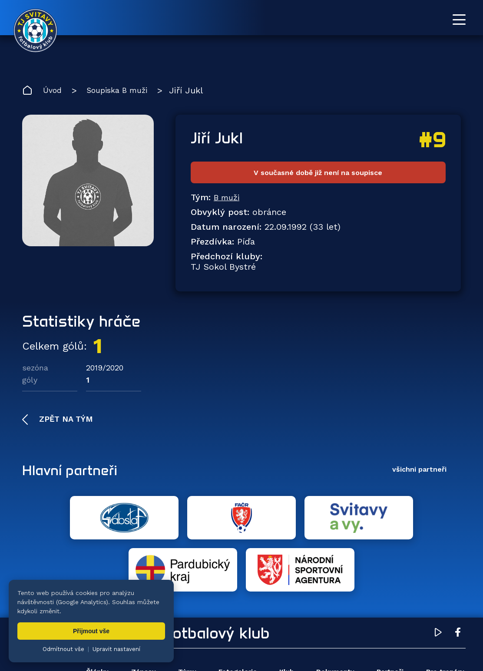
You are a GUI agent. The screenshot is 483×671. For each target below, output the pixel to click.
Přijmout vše (91, 631)
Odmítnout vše (63, 649)
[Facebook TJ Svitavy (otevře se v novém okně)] (457, 584)
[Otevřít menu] (459, 19)
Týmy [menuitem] (184, 623)
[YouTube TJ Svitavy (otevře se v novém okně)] (438, 584)
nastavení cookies (320, 651)
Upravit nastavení (116, 649)
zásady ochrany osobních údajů (397, 651)
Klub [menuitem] (282, 623)
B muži (228, 200)
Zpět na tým (64, 421)
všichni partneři (419, 472)
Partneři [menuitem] (388, 623)
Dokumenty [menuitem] (331, 623)
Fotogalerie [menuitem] (234, 623)
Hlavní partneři (75, 472)
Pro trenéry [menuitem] (443, 623)
